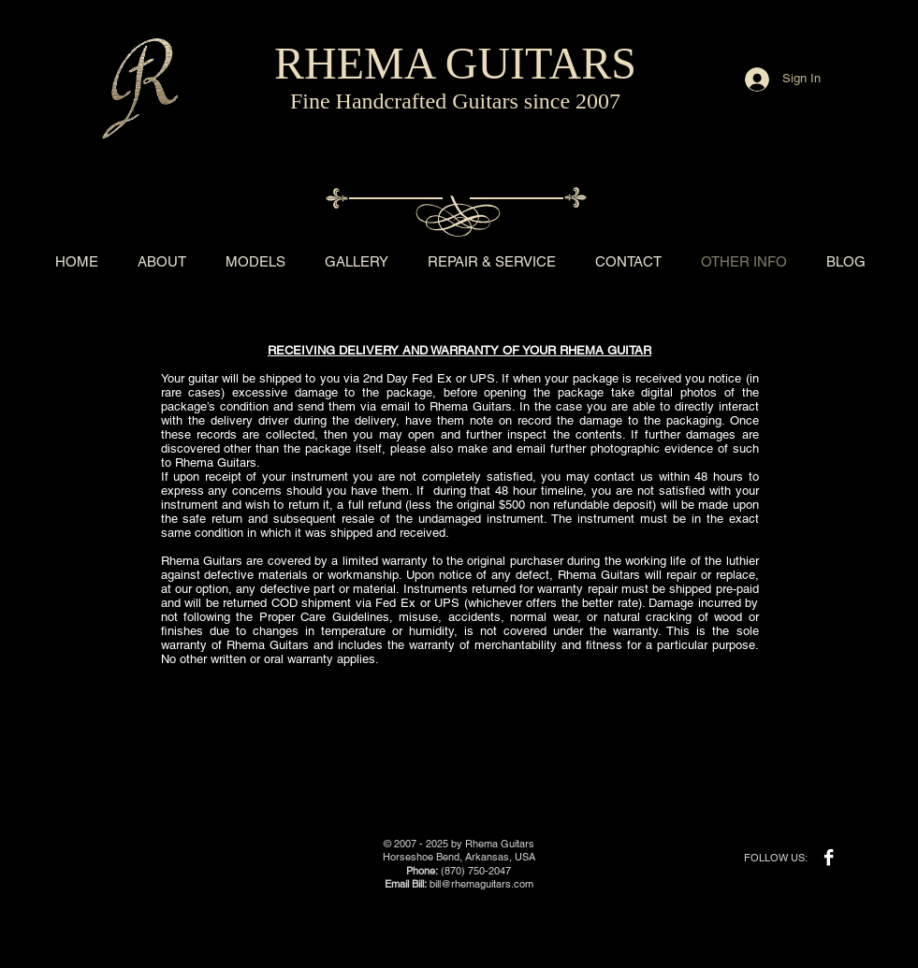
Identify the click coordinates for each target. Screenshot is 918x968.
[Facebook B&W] (828, 857)
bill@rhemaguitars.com (481, 883)
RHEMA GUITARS (455, 63)
